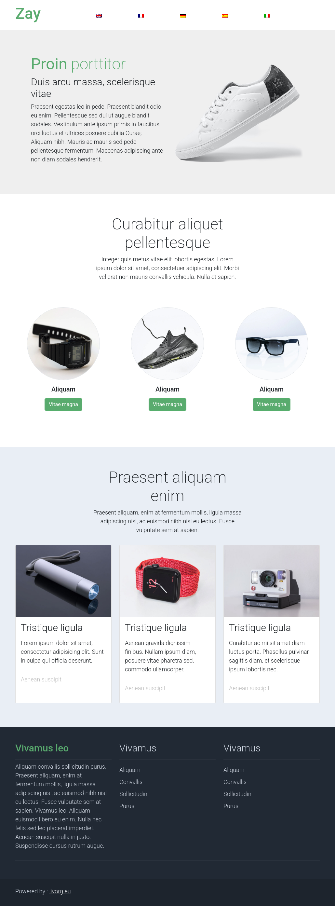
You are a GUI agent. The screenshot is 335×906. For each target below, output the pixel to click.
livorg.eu (60, 891)
